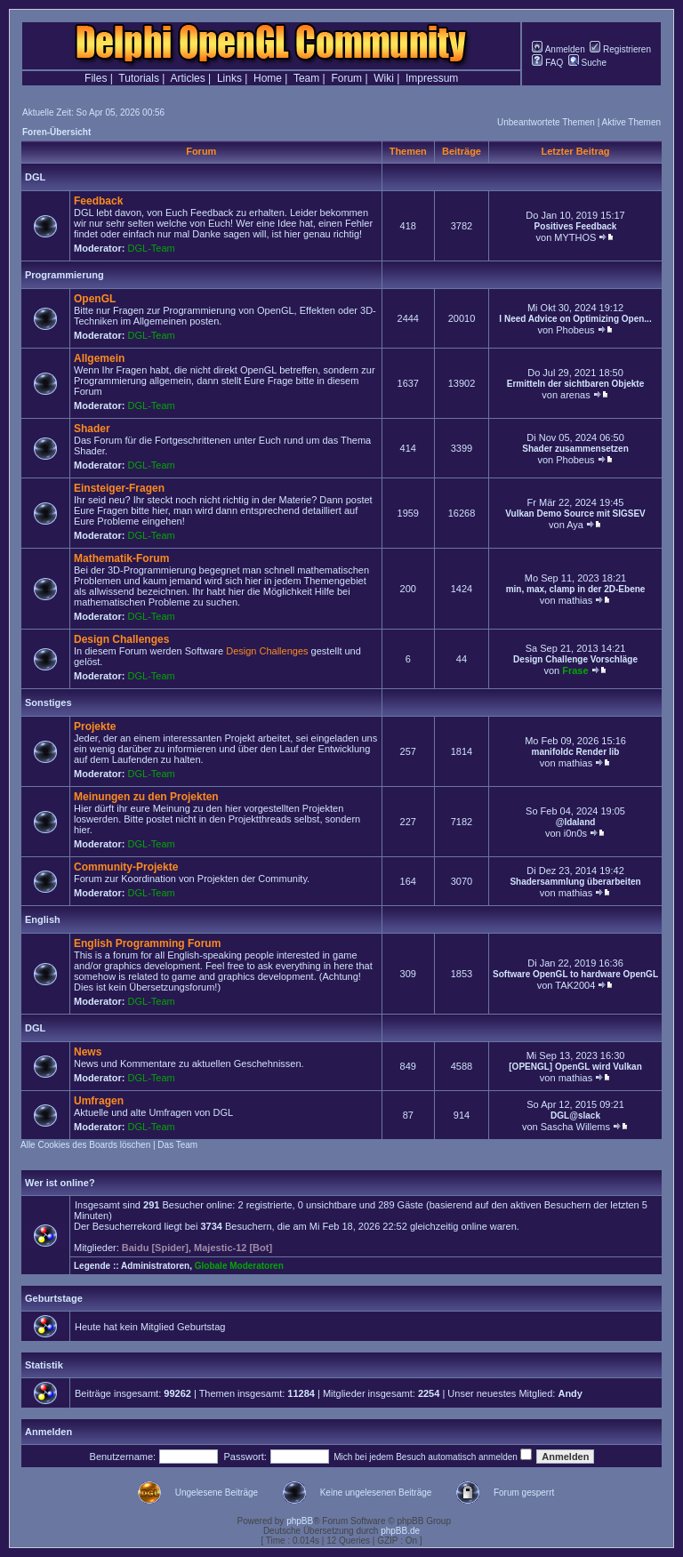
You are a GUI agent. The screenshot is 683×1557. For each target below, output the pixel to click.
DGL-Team (151, 248)
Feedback (98, 201)
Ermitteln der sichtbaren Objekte (576, 384)
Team (306, 78)
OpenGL (95, 299)
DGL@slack (575, 1115)
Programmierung (64, 274)
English (42, 919)
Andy (570, 1393)
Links (229, 78)
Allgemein (99, 358)
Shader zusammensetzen (575, 448)
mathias (575, 600)
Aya (574, 524)
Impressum (432, 78)
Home (267, 78)
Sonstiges (48, 702)
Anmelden (558, 49)
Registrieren (620, 49)
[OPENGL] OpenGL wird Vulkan (575, 1066)
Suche (587, 63)
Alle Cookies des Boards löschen (85, 1145)
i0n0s (575, 833)
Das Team (177, 1145)
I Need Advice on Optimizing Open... (575, 319)
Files (95, 78)
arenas (575, 394)
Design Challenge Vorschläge (575, 659)
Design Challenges (121, 639)
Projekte (95, 726)
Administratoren (155, 1266)
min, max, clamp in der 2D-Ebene (576, 589)
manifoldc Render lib (576, 752)
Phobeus (575, 330)
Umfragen (99, 1101)
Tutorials (138, 78)
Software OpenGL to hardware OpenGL (575, 974)
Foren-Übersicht (56, 132)
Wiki (384, 78)
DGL (35, 177)
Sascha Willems (575, 1126)
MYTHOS (575, 237)
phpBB (299, 1521)
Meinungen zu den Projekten (146, 797)
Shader (92, 428)
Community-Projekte (126, 867)
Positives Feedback (575, 226)
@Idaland (576, 822)
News (87, 1052)
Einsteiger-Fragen (119, 488)
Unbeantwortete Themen (546, 122)
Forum (346, 78)
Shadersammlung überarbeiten (575, 882)
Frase (575, 670)
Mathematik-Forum (121, 558)
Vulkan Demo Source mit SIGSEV (575, 513)
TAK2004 (575, 985)
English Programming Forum (147, 943)
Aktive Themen (631, 122)
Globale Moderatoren (239, 1266)
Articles (187, 78)
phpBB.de (400, 1531)
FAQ (547, 63)
